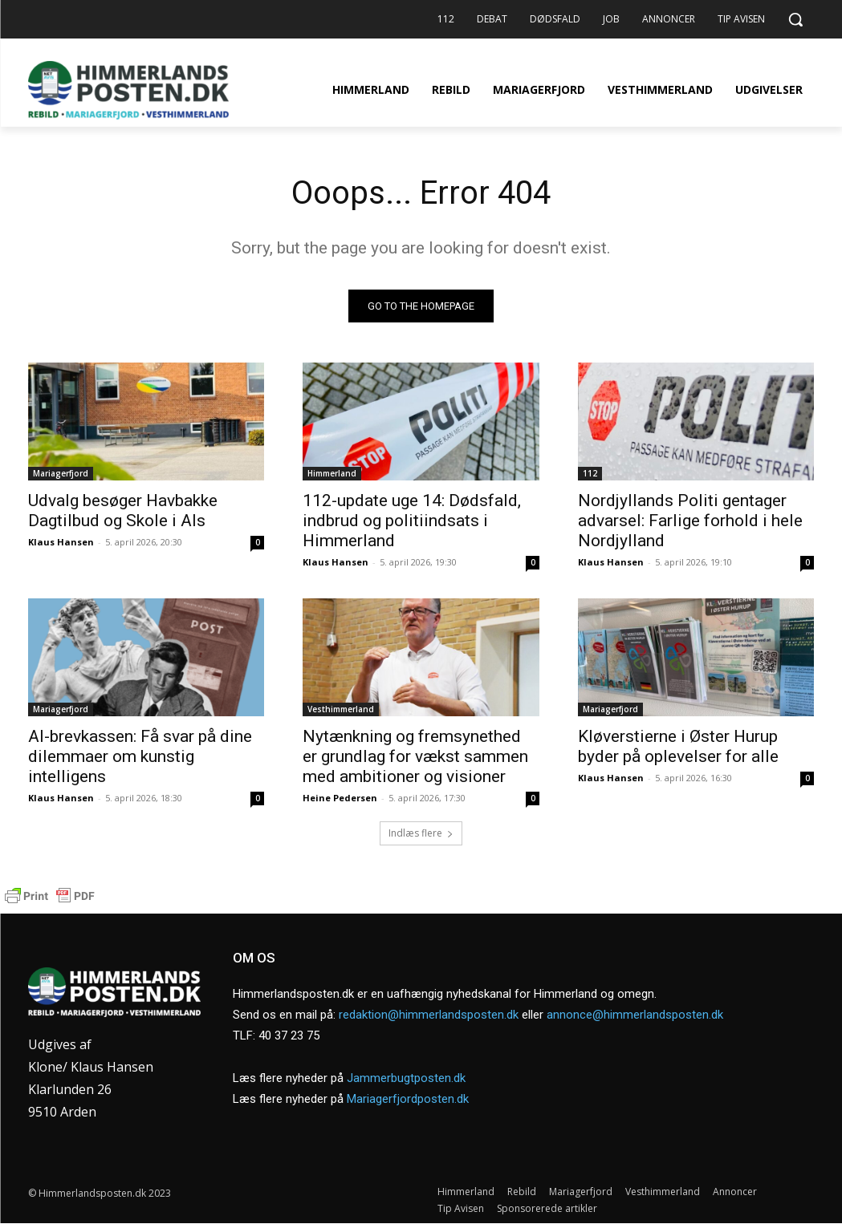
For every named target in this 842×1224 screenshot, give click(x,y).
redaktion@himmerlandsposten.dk (429, 1014)
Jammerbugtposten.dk (406, 1078)
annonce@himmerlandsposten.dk (635, 1014)
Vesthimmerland (340, 709)
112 (590, 473)
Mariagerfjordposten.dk (408, 1099)
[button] (795, 19)
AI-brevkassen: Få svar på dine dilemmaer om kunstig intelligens (140, 756)
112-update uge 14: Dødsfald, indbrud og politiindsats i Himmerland (412, 520)
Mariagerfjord (60, 473)
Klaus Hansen (61, 542)
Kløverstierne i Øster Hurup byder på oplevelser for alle (678, 746)
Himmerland (331, 473)
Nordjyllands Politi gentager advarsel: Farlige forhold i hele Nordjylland (690, 520)
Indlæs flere (421, 833)
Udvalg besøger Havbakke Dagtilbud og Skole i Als (123, 510)
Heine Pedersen (340, 798)
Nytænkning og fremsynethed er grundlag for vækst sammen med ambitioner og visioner (415, 756)
